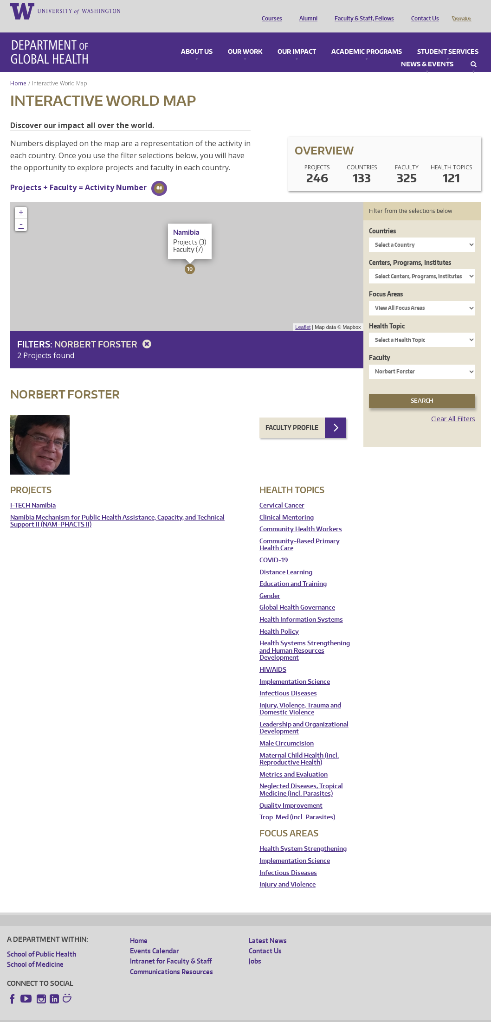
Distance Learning (285, 559)
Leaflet (302, 314)
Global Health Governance (297, 594)
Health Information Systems (301, 606)
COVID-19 (273, 547)
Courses (269, 10)
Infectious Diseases (288, 680)
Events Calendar (154, 938)
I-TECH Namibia (33, 492)
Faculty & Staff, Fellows (362, 10)
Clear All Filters (453, 405)
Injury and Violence (287, 871)
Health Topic (387, 313)
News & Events (427, 51)
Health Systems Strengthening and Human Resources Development (304, 637)
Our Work (245, 39)
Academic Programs (366, 39)
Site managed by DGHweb (222, 1014)
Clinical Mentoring (286, 504)
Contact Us (423, 10)
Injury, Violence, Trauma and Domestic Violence (300, 696)
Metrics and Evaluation (293, 761)
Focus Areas (386, 281)
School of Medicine (35, 951)
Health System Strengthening (303, 835)
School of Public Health (41, 941)
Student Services (447, 39)
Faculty (379, 344)
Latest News (268, 928)
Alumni (306, 10)
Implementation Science (294, 668)
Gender (269, 582)
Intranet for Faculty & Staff (171, 948)
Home (18, 70)
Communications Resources (171, 959)
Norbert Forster (104, 331)
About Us (197, 39)
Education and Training (293, 570)
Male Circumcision (286, 730)
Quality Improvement (291, 792)
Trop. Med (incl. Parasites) (297, 804)
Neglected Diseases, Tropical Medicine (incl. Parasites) (301, 777)
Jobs (255, 948)
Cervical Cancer (281, 492)
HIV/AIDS (272, 656)
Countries (382, 218)
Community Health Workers (300, 516)
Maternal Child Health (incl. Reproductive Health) (299, 746)
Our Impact (297, 39)
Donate (461, 10)
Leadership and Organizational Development (304, 715)
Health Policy (279, 618)
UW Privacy (130, 1014)
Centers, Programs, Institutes (410, 249)
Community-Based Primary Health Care (299, 532)
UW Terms (168, 1014)
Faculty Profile (291, 414)
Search (473, 51)
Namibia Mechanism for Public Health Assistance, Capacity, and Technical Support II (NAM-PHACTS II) (117, 508)
